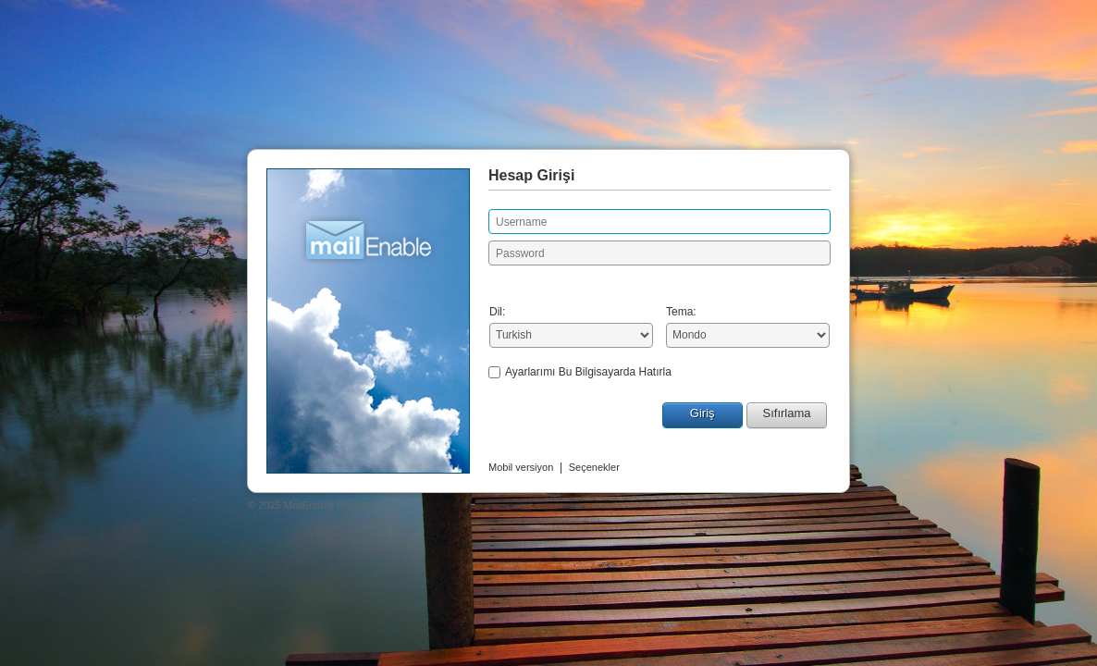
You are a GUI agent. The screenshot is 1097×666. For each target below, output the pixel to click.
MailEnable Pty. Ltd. (329, 505)
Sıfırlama (786, 413)
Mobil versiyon (520, 467)
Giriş (702, 413)
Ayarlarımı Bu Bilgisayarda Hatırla (588, 371)
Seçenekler (594, 467)
